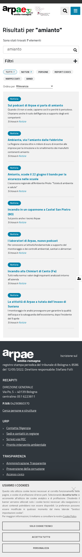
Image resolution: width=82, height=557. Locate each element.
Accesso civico (15, 474)
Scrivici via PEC (16, 439)
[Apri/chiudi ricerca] (65, 11)
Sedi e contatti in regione (22, 433)
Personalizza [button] (41, 548)
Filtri (9, 61)
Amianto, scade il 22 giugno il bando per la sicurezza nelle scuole (37, 176)
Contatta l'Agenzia (18, 427)
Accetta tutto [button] (41, 537)
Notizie (22, 121)
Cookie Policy (69, 516)
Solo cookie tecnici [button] (41, 526)
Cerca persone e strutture (19, 410)
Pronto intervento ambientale (26, 444)
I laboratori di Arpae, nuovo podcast (33, 240)
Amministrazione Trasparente (26, 463)
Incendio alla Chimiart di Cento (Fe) (32, 271)
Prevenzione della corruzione (25, 468)
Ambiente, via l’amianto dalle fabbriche (35, 139)
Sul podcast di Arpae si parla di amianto (35, 105)
